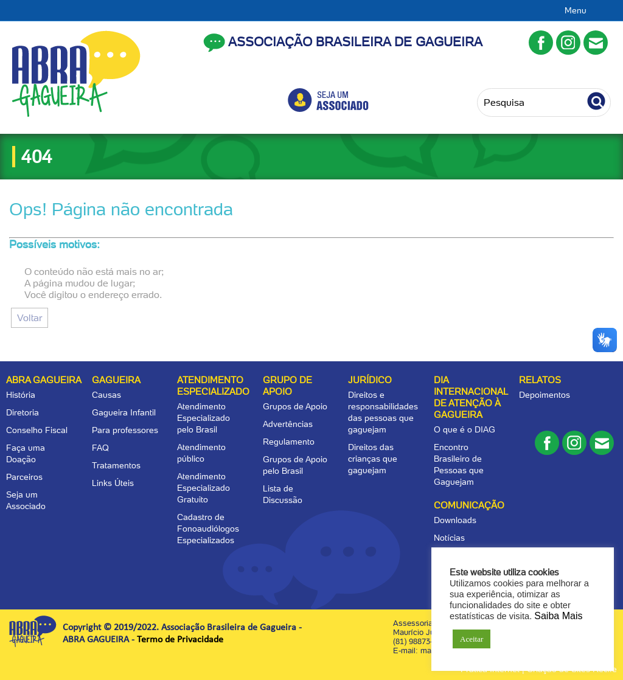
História (20, 395)
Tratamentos (116, 465)
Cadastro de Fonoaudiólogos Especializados (208, 528)
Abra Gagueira (44, 380)
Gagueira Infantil (124, 412)
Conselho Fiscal (37, 430)
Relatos (540, 380)
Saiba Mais (558, 616)
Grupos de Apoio (295, 406)
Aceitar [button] (471, 639)
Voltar (29, 318)
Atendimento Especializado (213, 386)
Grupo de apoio (287, 386)
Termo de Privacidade (180, 640)
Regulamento (289, 441)
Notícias (449, 538)
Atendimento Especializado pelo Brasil (203, 417)
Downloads (455, 520)
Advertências (288, 424)
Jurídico (370, 380)
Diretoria (22, 412)
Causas (106, 395)
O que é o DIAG (464, 429)
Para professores (125, 430)
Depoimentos (544, 395)
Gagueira (116, 380)
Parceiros (24, 477)
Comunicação (469, 505)
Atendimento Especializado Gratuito (203, 487)
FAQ (100, 448)
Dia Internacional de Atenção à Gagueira (470, 397)
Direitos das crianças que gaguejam (372, 458)
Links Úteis (113, 483)
